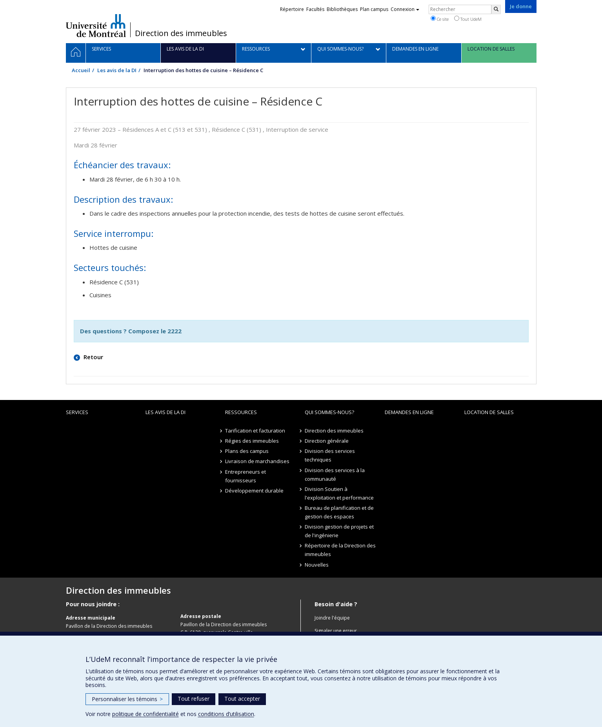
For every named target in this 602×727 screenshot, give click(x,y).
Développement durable (254, 490)
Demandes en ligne (409, 412)
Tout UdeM (468, 19)
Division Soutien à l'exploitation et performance (339, 493)
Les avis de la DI (116, 70)
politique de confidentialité (145, 714)
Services (77, 412)
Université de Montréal (96, 25)
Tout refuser (193, 698)
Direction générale (327, 440)
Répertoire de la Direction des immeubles (340, 550)
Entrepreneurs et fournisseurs (245, 476)
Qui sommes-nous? (329, 412)
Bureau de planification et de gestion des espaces (339, 512)
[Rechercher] (496, 9)
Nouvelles (317, 564)
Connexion (405, 9)
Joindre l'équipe (332, 617)
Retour (92, 357)
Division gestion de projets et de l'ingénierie (339, 531)
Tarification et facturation (255, 430)
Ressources (241, 412)
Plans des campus (247, 450)
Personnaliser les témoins (127, 699)
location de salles (489, 412)
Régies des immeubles (252, 440)
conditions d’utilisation (226, 714)
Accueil (81, 70)
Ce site (440, 19)
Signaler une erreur (336, 630)
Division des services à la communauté (335, 474)
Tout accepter (242, 698)
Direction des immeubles (181, 33)
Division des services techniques (330, 455)
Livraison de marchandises (257, 461)
